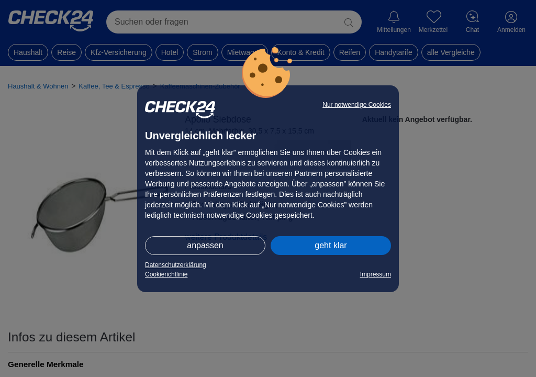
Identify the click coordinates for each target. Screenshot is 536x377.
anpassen (205, 245)
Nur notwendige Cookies (356, 104)
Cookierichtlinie (166, 274)
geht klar (331, 245)
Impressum (375, 274)
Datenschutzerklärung (175, 265)
